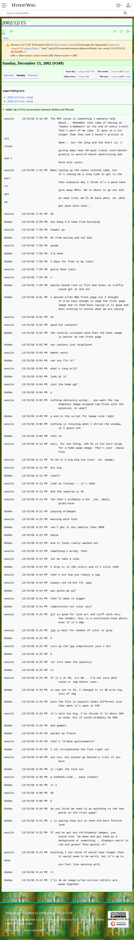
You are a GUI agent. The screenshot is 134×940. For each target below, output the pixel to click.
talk (64, 44)
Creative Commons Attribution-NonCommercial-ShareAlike (70, 919)
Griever (124, 897)
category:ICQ (17, 48)
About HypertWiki (34, 930)
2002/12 (38, 897)
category (82, 71)
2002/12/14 (14, 97)
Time (91, 897)
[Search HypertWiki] (67, 13)
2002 (6, 38)
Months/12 (79, 897)
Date (100, 897)
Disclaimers (54, 930)
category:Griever (31, 48)
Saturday (8, 75)
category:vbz (113, 44)
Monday (33, 75)
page (127, 71)
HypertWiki (24, 5)
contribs (72, 44)
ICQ (115, 897)
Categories (7, 897)
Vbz (107, 897)
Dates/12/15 (62, 897)
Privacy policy (13, 930)
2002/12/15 (23, 897)
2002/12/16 (14, 101)
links (93, 71)
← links (27, 97)
